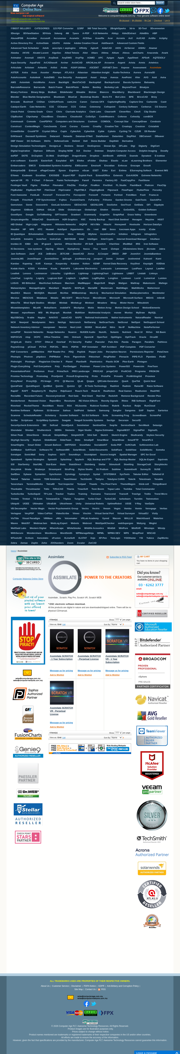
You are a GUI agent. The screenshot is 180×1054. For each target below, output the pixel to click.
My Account (124, 20)
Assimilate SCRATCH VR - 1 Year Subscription (116, 659)
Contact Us (90, 989)
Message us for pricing (61, 670)
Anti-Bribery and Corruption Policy (123, 986)
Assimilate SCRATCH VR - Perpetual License (61, 711)
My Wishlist (137, 20)
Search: (115, 3)
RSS (103, 989)
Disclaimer (76, 986)
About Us (45, 986)
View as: (53, 624)
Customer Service (60, 986)
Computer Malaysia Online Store (28, 579)
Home (13, 551)
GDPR (101, 986)
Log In (167, 20)
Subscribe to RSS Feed (121, 557)
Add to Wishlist (57, 675)
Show (111, 620)
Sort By (107, 624)
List (63, 624)
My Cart (147, 20)
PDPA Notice (90, 986)
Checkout (158, 20)
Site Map (78, 989)
